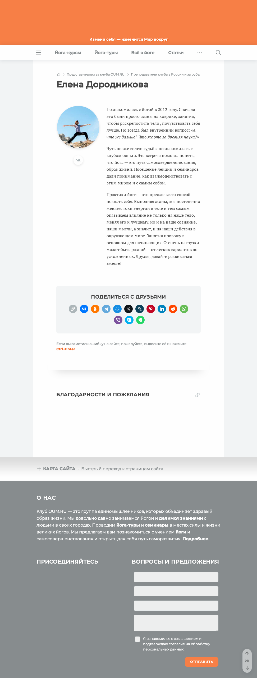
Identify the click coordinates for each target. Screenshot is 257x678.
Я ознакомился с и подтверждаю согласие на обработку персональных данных (176, 644)
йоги (181, 532)
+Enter (65, 349)
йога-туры (128, 525)
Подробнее (195, 538)
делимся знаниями (181, 518)
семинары (156, 525)
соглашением (186, 639)
